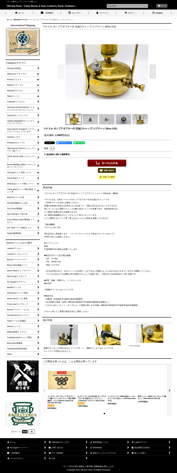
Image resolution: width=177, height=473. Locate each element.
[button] (61, 71)
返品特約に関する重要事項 (57, 154)
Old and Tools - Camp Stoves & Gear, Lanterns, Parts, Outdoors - (41, 6)
